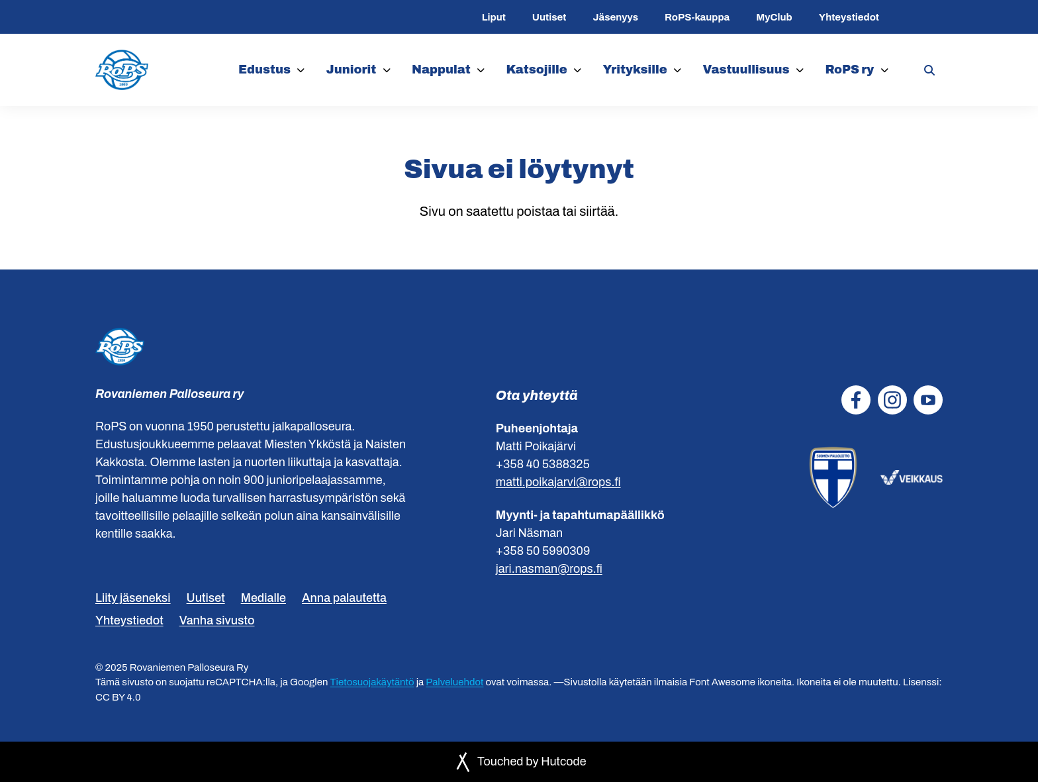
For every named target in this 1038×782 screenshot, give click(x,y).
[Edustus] (301, 70)
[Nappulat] (481, 70)
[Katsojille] (578, 70)
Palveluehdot (454, 682)
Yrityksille (635, 69)
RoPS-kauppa (697, 17)
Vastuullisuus (745, 69)
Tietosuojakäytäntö (372, 682)
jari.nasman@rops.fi (549, 568)
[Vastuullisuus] (800, 70)
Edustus (264, 69)
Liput (494, 17)
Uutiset (549, 17)
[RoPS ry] (885, 70)
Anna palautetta (344, 598)
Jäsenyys (615, 17)
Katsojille (536, 69)
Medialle (263, 598)
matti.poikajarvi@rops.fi (558, 482)
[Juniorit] (387, 70)
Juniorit (351, 69)
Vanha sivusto (217, 620)
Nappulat (441, 69)
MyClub (774, 17)
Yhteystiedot (849, 17)
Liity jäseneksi (133, 598)
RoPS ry (849, 69)
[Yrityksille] (677, 70)
